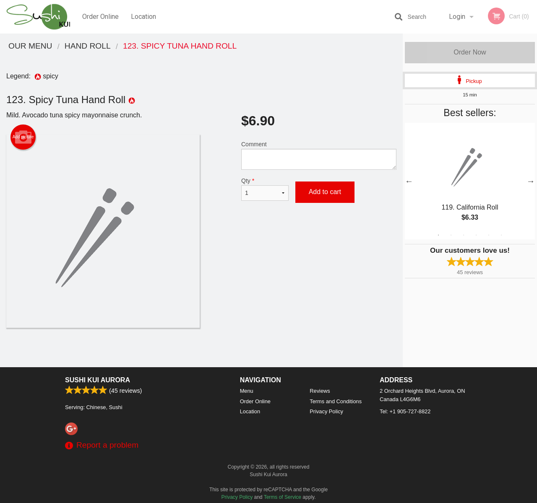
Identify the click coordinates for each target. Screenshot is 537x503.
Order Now (470, 52)
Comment (318, 155)
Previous (409, 181)
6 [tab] (501, 235)
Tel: (405, 411)
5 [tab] (489, 235)
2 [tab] (451, 235)
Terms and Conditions (336, 401)
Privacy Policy (326, 411)
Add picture (23, 137)
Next (531, 181)
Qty (265, 189)
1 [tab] (438, 235)
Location (143, 17)
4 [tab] (476, 235)
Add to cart (325, 191)
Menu (246, 391)
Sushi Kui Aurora (97, 380)
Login (457, 17)
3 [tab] (463, 235)
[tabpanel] (470, 181)
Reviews (320, 391)
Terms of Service (282, 497)
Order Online (100, 17)
